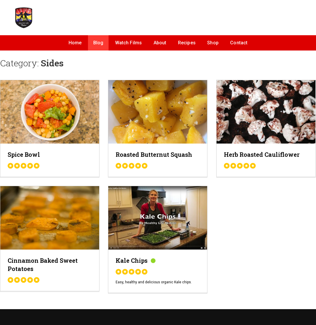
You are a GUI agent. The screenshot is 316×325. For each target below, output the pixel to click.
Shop (213, 43)
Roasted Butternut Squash (154, 154)
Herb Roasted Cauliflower (262, 154)
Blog (98, 43)
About (160, 43)
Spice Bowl (24, 154)
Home (75, 43)
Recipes (187, 43)
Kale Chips (131, 260)
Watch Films (128, 43)
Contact (238, 43)
